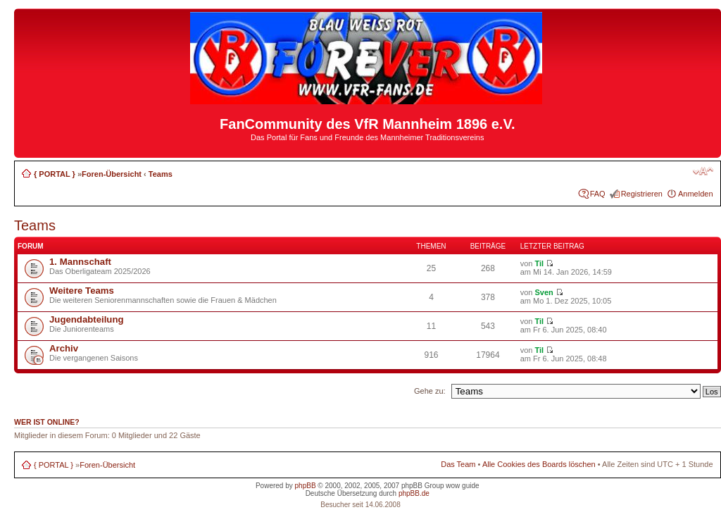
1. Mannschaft (80, 261)
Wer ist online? (47, 422)
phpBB (305, 486)
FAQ (598, 193)
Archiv (63, 348)
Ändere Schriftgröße (703, 171)
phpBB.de (414, 493)
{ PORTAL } (54, 174)
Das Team (458, 464)
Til (539, 263)
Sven (543, 292)
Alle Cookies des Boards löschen (539, 464)
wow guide (462, 486)
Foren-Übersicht (112, 174)
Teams (161, 174)
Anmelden (695, 193)
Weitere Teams (81, 290)
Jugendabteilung (86, 319)
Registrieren (642, 193)
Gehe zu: (430, 391)
